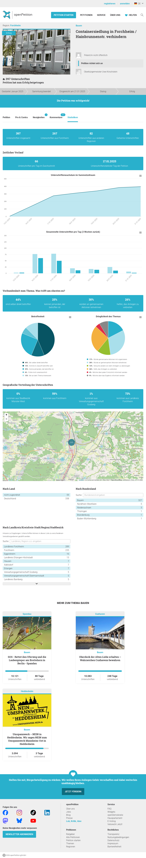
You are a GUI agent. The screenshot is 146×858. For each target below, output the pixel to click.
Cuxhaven (100, 614)
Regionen (70, 846)
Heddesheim (27, 691)
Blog (68, 815)
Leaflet (81, 480)
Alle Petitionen (73, 837)
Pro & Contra (21, 117)
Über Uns (115, 15)
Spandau (27, 614)
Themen (70, 843)
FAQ (109, 808)
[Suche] (142, 14)
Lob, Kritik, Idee (73, 821)
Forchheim (15, 25)
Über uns (70, 808)
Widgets (111, 812)
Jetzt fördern (73, 791)
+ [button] (6, 415)
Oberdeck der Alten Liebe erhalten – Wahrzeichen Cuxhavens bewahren (100, 658)
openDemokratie (115, 815)
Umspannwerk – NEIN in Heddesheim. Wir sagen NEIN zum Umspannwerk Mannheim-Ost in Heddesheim (27, 739)
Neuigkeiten (39, 116)
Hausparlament (115, 818)
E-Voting (112, 821)
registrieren (109, 3)
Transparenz (113, 834)
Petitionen (86, 15)
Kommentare (56, 116)
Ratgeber (70, 834)
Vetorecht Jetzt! (115, 824)
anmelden (125, 3)
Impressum (113, 843)
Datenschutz (113, 840)
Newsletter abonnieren (19, 834)
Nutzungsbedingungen (118, 837)
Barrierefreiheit (114, 846)
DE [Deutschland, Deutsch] (137, 3)
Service (101, 15)
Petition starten (63, 15)
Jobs (68, 812)
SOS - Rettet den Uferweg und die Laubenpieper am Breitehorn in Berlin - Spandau (27, 660)
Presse (69, 818)
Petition (6, 117)
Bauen (79, 25)
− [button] (6, 419)
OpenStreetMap (116, 480)
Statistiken (73, 117)
